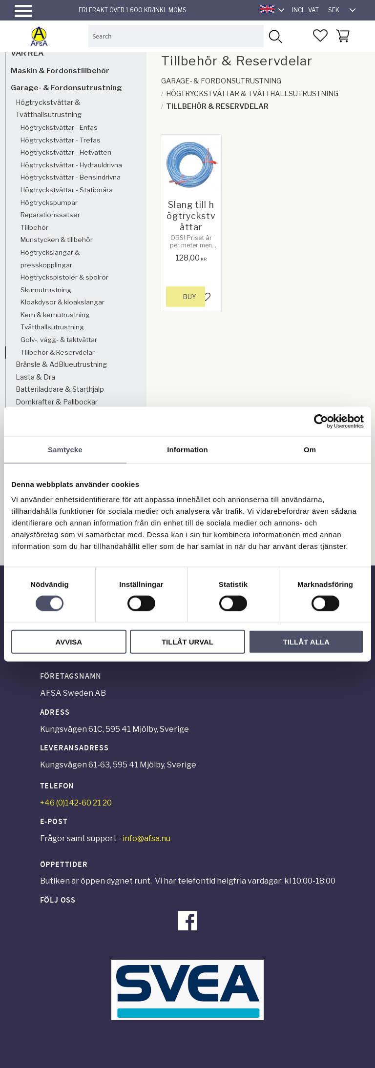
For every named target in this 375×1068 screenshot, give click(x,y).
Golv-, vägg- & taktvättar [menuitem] (59, 339)
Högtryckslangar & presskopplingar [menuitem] (50, 258)
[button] (23, 11)
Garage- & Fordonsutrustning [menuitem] (66, 87)
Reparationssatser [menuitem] (50, 215)
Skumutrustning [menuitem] (46, 290)
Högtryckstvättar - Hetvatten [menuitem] (66, 152)
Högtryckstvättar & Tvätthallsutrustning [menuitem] (49, 109)
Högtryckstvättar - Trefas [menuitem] (61, 140)
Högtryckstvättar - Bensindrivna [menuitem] (71, 177)
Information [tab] (187, 449)
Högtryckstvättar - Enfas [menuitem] (59, 127)
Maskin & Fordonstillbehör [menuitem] (60, 70)
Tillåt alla (306, 642)
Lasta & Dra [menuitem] (35, 377)
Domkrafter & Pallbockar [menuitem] (57, 402)
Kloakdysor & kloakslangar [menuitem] (62, 302)
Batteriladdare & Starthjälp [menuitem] (60, 389)
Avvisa (68, 642)
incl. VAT (305, 10)
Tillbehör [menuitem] (34, 227)
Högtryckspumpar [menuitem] (49, 202)
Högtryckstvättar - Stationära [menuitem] (67, 190)
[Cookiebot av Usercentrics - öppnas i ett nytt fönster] (321, 421)
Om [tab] (310, 449)
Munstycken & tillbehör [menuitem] (57, 239)
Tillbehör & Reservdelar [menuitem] (58, 352)
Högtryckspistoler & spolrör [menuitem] (64, 277)
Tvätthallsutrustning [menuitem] (52, 327)
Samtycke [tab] (65, 449)
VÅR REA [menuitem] (27, 53)
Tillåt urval (187, 642)
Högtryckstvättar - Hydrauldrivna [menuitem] (71, 165)
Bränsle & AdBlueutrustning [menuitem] (61, 364)
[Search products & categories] (176, 36)
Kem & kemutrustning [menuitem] (55, 315)
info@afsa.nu (146, 838)
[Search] (275, 36)
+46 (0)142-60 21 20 (76, 802)
